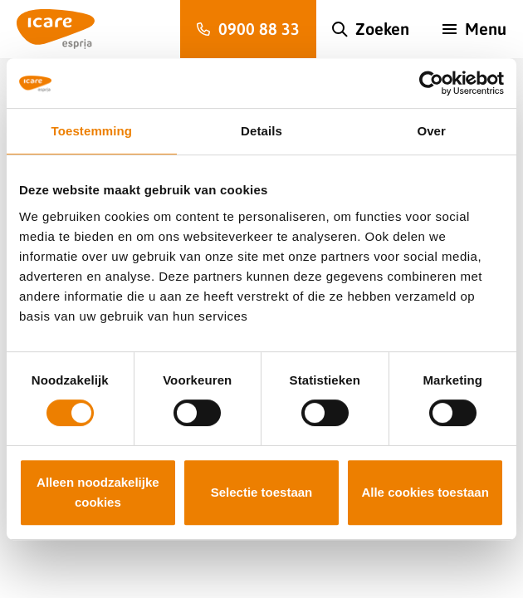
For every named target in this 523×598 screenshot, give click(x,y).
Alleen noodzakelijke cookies (98, 492)
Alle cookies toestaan (424, 492)
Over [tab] (431, 131)
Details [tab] (261, 131)
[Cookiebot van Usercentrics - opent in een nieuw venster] (431, 83)
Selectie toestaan (262, 492)
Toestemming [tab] (92, 131)
